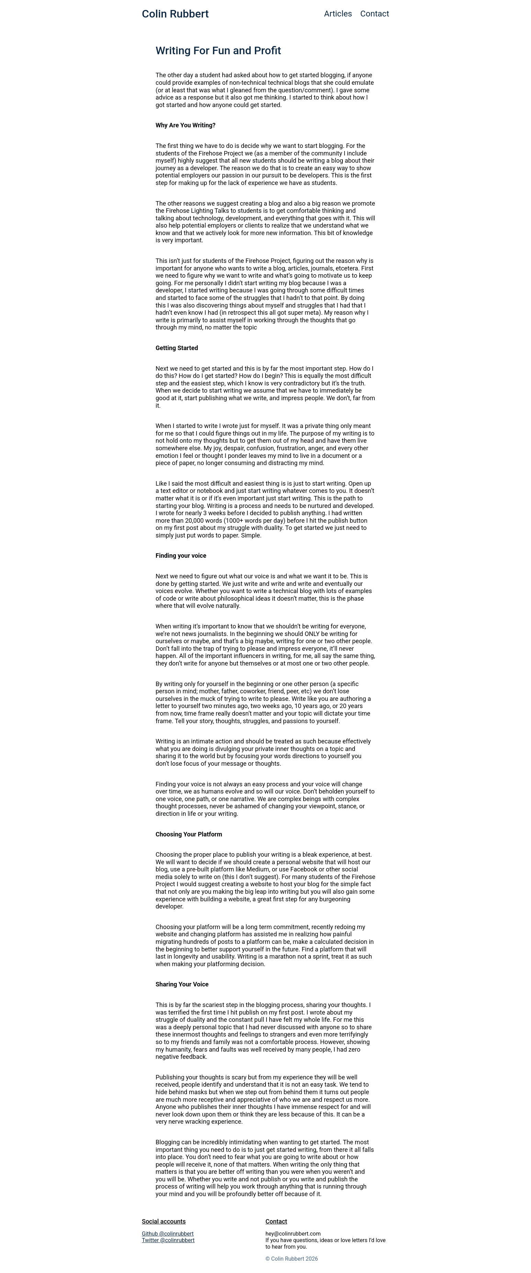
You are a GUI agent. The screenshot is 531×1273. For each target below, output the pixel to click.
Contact (374, 14)
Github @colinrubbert (168, 1233)
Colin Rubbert (175, 13)
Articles (338, 14)
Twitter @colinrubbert (168, 1240)
